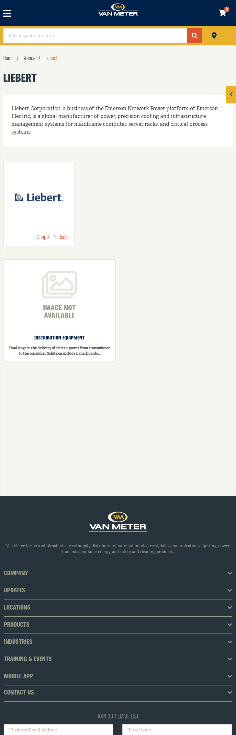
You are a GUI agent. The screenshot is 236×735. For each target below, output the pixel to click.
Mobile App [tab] (18, 676)
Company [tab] (16, 573)
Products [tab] (16, 625)
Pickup (214, 35)
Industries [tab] (18, 642)
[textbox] (95, 35)
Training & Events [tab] (28, 659)
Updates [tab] (14, 590)
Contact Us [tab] (19, 693)
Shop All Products (53, 237)
